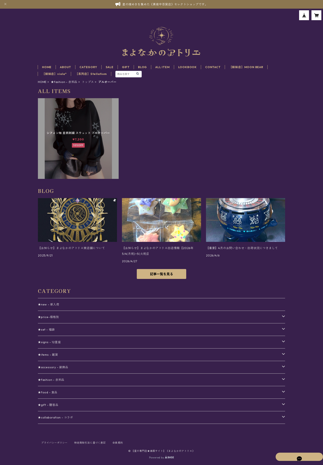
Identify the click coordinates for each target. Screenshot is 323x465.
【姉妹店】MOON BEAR (246, 67)
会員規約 (117, 442)
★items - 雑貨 (48, 355)
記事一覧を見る (161, 274)
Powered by (161, 457)
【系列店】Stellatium (91, 74)
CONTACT (213, 67)
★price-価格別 (48, 317)
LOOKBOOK (187, 67)
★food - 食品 (47, 392)
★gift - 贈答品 (48, 405)
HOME (46, 67)
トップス (88, 82)
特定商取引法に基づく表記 (90, 442)
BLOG (142, 67)
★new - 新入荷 (48, 304)
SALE (110, 67)
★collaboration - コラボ (55, 417)
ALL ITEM (162, 67)
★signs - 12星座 (49, 342)
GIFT (126, 67)
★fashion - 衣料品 (64, 82)
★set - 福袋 (46, 329)
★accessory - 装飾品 (53, 367)
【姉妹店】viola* (54, 74)
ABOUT (65, 67)
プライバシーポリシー (54, 442)
